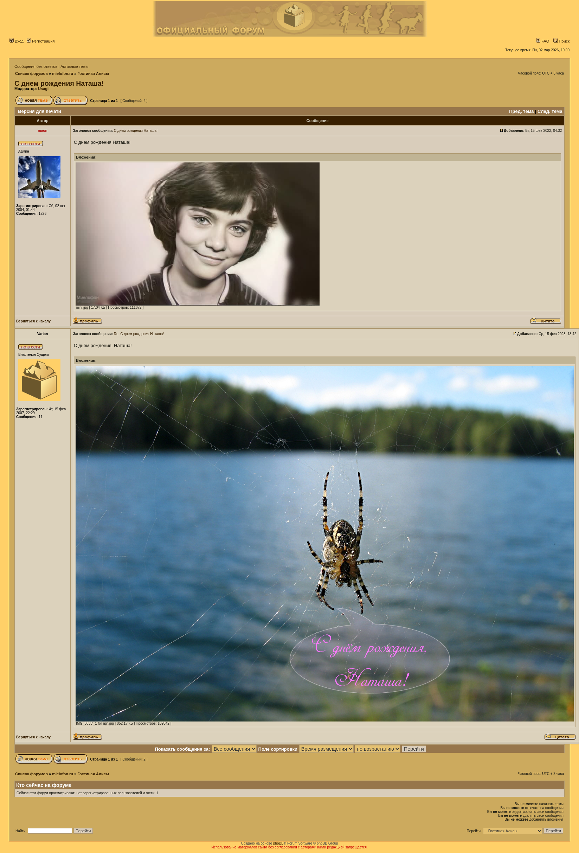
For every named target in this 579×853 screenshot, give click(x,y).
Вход (16, 41)
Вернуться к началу (33, 321)
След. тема (550, 111)
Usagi (43, 88)
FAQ (542, 41)
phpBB (278, 843)
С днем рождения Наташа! (59, 83)
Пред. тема (521, 111)
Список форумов (31, 73)
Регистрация (40, 41)
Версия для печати (39, 111)
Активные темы (74, 66)
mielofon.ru (62, 73)
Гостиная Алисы (93, 73)
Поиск (561, 41)
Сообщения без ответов (35, 66)
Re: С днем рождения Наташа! (139, 334)
